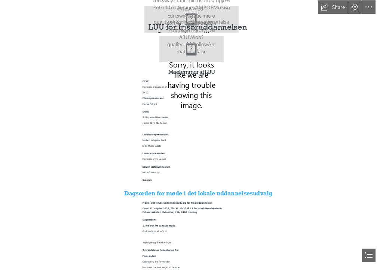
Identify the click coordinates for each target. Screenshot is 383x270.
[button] (333, 7)
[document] (191, 135)
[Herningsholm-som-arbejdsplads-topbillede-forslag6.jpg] (191, 49)
